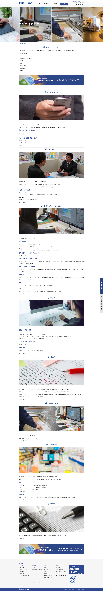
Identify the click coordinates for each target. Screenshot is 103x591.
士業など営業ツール (48, 575)
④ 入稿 (21, 60)
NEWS (51, 3)
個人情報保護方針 (25, 575)
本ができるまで (23, 569)
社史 (45, 571)
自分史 (45, 573)
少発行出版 (46, 567)
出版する (40, 3)
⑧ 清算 (21, 70)
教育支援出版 (35, 565)
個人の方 (58, 567)
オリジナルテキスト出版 (37, 567)
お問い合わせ (64, 3)
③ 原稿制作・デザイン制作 (26, 58)
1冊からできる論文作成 (37, 569)
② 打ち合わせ (23, 55)
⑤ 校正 (21, 63)
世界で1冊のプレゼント (61, 575)
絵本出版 (58, 565)
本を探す (22, 567)
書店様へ (56, 3)
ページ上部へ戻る (23, 145)
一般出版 (46, 565)
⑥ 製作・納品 (23, 65)
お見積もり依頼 (22, 142)
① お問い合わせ (23, 53)
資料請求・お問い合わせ (24, 140)
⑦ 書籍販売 (22, 68)
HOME (21, 565)
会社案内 (46, 3)
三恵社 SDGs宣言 (36, 582)
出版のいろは (59, 582)
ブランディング (47, 569)
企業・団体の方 (59, 569)
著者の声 (22, 571)
